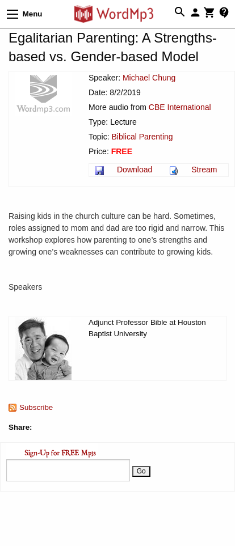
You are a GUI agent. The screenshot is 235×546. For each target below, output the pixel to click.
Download (134, 169)
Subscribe (36, 407)
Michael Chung (149, 77)
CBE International (180, 107)
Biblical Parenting (142, 136)
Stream (204, 169)
